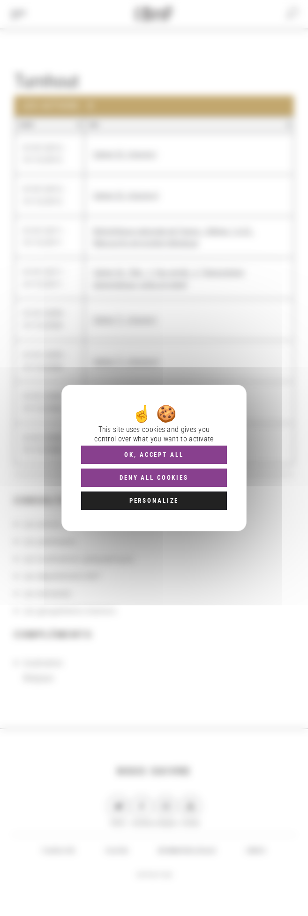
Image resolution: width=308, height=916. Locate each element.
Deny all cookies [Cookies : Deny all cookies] (154, 477)
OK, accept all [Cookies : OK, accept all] (153, 454)
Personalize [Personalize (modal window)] (154, 500)
